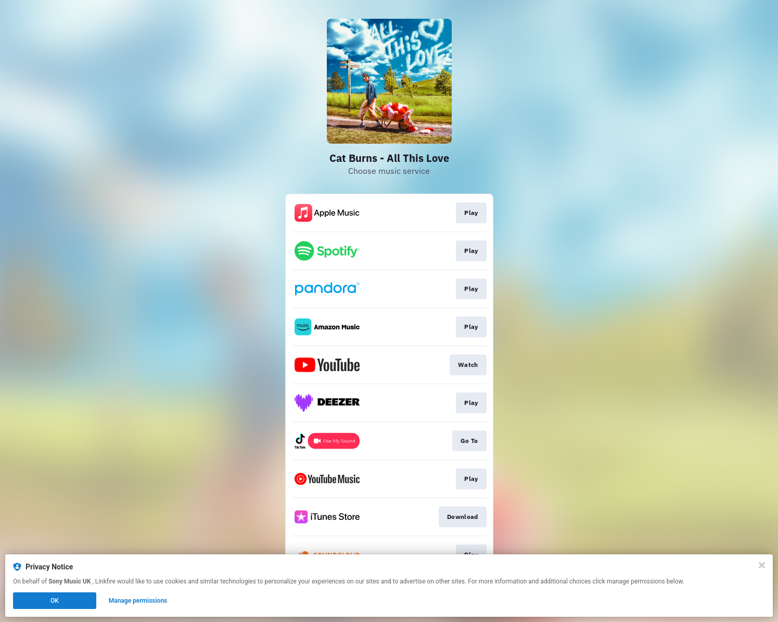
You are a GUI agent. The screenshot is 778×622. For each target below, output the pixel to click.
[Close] (762, 565)
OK (54, 600)
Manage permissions (138, 600)
